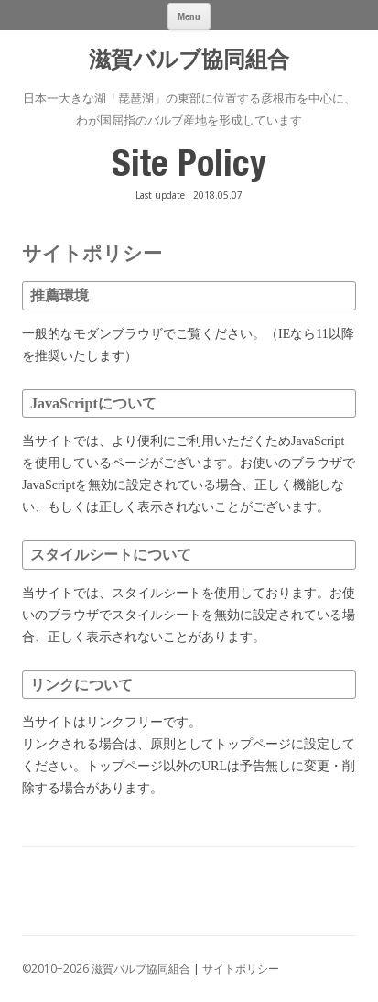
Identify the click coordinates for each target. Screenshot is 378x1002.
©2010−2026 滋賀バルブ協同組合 (106, 968)
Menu (189, 16)
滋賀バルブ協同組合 (189, 59)
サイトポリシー (240, 968)
